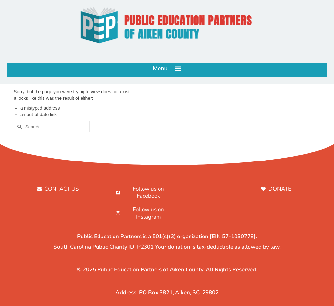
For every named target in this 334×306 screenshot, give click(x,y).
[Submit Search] (18, 126)
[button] (167, 68)
